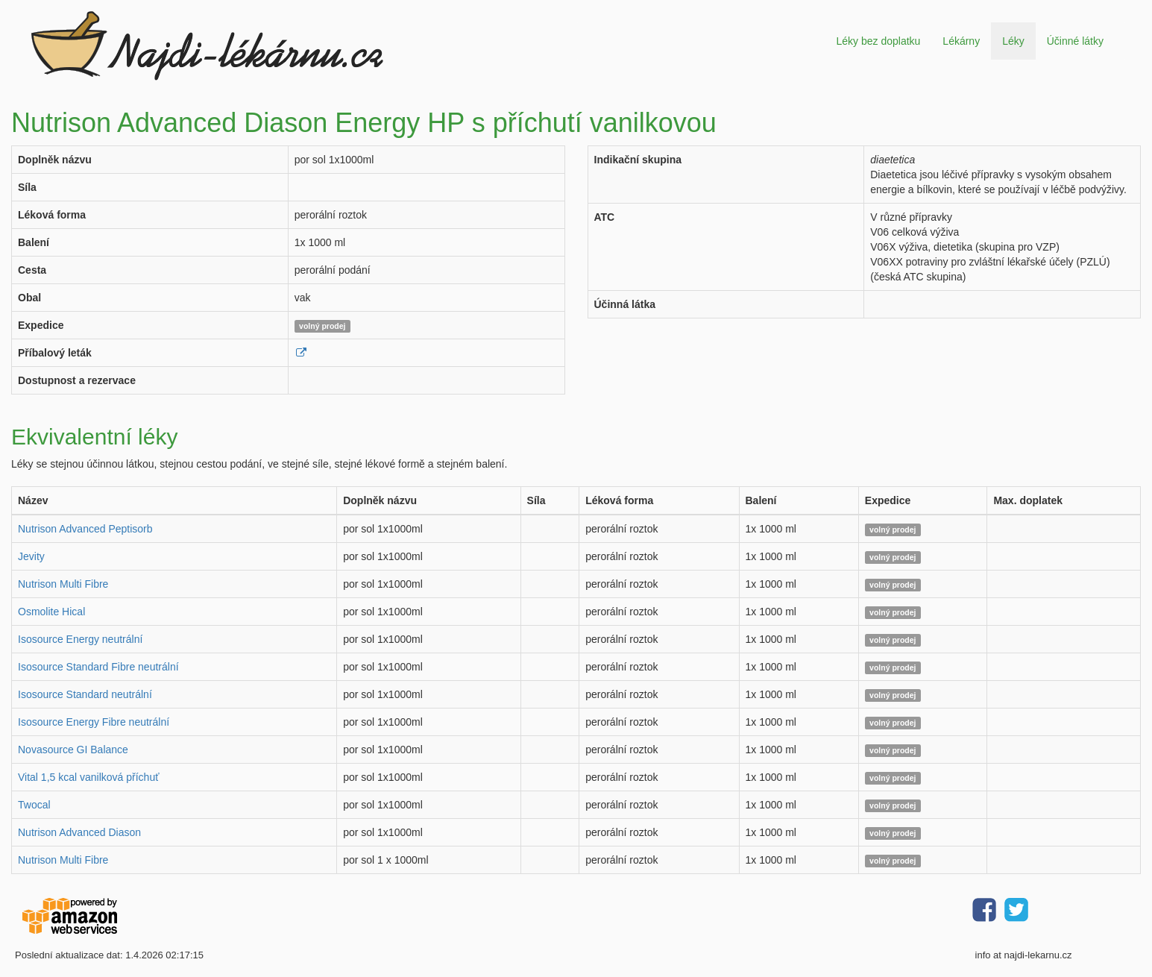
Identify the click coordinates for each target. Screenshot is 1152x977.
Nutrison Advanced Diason (79, 832)
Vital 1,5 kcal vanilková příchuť (88, 777)
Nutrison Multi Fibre (63, 584)
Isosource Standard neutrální (85, 694)
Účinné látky (1075, 41)
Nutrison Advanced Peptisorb (85, 529)
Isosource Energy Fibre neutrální (93, 722)
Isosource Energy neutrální (80, 639)
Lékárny (961, 41)
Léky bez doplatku (878, 41)
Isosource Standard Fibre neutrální (98, 667)
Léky (1013, 41)
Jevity (31, 556)
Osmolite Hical (51, 612)
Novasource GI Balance (73, 749)
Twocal (34, 805)
